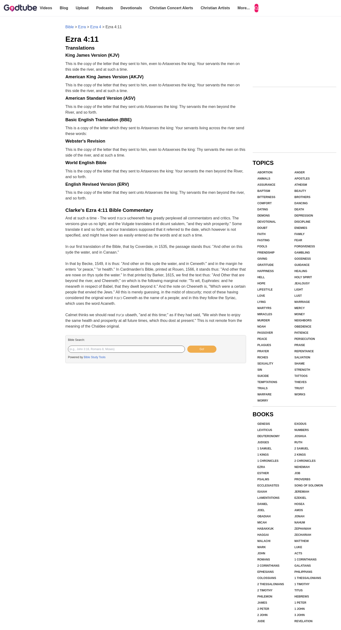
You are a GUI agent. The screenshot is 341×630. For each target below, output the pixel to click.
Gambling (302, 252)
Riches (262, 357)
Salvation (302, 357)
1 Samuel (264, 448)
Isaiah (262, 491)
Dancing (301, 203)
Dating (262, 209)
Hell (261, 277)
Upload (82, 8)
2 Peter (263, 609)
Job (297, 473)
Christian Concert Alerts (171, 8)
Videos (46, 8)
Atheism (300, 184)
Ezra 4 (95, 27)
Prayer (263, 351)
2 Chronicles (304, 461)
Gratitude (265, 265)
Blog (64, 8)
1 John (299, 609)
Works (299, 394)
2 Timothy (265, 590)
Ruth (298, 442)
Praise (299, 345)
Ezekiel (300, 498)
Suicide (263, 376)
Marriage (302, 302)
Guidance (302, 265)
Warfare (264, 394)
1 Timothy (302, 584)
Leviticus (264, 430)
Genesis (263, 424)
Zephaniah (302, 528)
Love (261, 295)
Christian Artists (215, 8)
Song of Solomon (308, 485)
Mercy (299, 308)
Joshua (300, 436)
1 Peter (300, 602)
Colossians (266, 578)
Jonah (299, 516)
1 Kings (263, 454)
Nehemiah (302, 467)
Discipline (302, 221)
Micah (262, 522)
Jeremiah (301, 491)
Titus (298, 590)
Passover (265, 332)
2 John (262, 615)
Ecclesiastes (268, 485)
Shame (299, 363)
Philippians (303, 572)
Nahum (299, 522)
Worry (262, 400)
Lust (298, 295)
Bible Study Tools (95, 357)
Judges (263, 442)
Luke (298, 547)
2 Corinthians (268, 565)
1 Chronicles (267, 461)
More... (244, 8)
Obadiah (264, 516)
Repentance (304, 351)
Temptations (267, 382)
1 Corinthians (305, 559)
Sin (259, 369)
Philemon (264, 596)
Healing (300, 271)
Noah (261, 326)
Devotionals (131, 8)
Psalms (263, 479)
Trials (262, 388)
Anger (299, 172)
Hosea (299, 504)
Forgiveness (304, 246)
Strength (302, 369)
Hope (261, 283)
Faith (261, 234)
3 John (299, 615)
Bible (69, 27)
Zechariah (302, 535)
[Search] (256, 8)
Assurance (266, 184)
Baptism (263, 191)
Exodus (300, 424)
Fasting (263, 240)
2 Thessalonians (270, 584)
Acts (298, 553)
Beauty (300, 191)
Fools (262, 246)
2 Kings (300, 454)
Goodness (302, 258)
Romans (263, 559)
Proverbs (302, 479)
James (262, 602)
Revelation (303, 621)
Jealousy (302, 283)
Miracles (264, 314)
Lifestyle (265, 289)
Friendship (266, 252)
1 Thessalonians (307, 578)
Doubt (262, 228)
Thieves (300, 382)
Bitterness (266, 197)
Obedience (302, 326)
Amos (298, 510)
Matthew (301, 541)
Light (298, 289)
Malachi (263, 541)
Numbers (301, 430)
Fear (298, 240)
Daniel (262, 504)
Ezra (82, 27)
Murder (263, 320)
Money (299, 314)
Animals (263, 178)
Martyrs (264, 308)
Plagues (264, 345)
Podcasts (104, 8)
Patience (301, 332)
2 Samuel (301, 448)
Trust (299, 388)
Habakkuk (265, 528)
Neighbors (303, 320)
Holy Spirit (303, 277)
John (261, 553)
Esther (263, 473)
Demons (263, 215)
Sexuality (265, 363)
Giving (262, 258)
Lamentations (268, 498)
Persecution (304, 339)
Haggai (263, 535)
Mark (261, 547)
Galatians (302, 565)
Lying (261, 302)
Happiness (265, 271)
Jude (261, 621)
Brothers (302, 197)
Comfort (264, 203)
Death (299, 209)
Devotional (266, 221)
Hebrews (301, 596)
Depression (303, 215)
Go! (202, 349)
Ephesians (265, 572)
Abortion (265, 172)
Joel (261, 510)
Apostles (302, 178)
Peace (262, 339)
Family (299, 234)
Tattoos (300, 376)
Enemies (300, 228)
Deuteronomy (268, 436)
